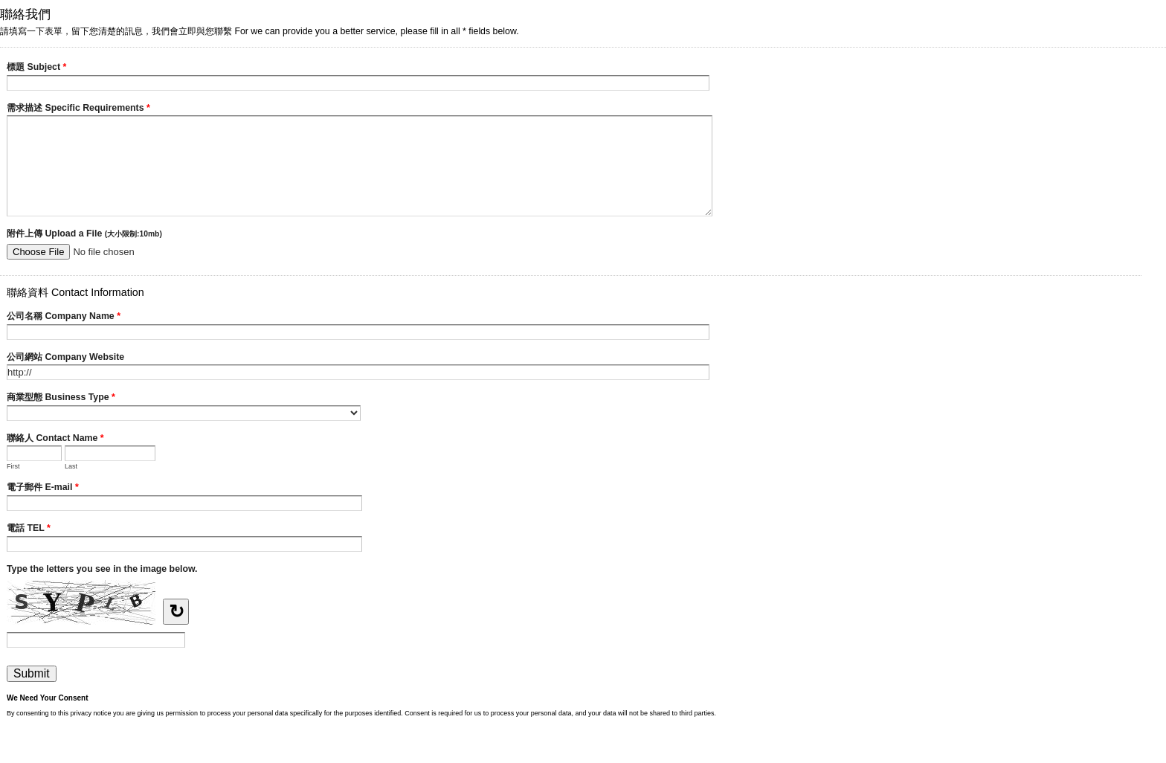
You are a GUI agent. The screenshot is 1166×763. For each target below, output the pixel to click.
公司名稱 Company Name (63, 317)
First (13, 466)
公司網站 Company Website (65, 357)
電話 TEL (29, 529)
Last (71, 466)
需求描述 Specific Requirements (78, 109)
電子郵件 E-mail (43, 488)
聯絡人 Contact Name (55, 439)
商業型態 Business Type (61, 398)
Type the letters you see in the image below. (102, 569)
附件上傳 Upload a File (84, 233)
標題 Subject (36, 68)
